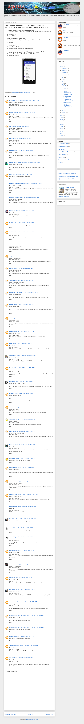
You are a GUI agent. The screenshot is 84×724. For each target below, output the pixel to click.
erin (10, 126)
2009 (61, 135)
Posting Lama (49, 714)
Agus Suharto (70, 187)
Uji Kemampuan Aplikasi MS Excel (67, 173)
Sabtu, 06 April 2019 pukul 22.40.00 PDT (23, 268)
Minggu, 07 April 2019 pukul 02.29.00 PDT (24, 304)
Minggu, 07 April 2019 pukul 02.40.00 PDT (22, 318)
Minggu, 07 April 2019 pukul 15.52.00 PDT (27, 601)
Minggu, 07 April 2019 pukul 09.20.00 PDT (23, 527)
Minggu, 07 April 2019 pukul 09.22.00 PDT (23, 537)
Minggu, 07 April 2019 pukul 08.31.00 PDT (26, 458)
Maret (63, 110)
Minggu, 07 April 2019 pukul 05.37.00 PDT (25, 367)
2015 (61, 122)
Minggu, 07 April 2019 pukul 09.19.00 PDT (26, 518)
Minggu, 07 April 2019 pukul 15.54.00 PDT (35, 615)
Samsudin (11, 444)
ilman (10, 174)
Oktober (64, 72)
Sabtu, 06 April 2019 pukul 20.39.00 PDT (24, 222)
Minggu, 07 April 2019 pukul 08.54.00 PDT (27, 506)
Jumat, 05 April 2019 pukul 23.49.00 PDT (29, 100)
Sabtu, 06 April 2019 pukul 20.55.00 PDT (23, 244)
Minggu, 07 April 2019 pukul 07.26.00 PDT (26, 407)
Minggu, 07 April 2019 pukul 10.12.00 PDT (26, 589)
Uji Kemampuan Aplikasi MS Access (68, 179)
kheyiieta (11, 550)
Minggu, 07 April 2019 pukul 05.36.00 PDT (26, 355)
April (63, 84)
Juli (63, 77)
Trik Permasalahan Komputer (66, 160)
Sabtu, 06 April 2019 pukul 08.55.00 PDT (25, 150)
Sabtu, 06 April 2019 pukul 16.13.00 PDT (32, 183)
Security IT (61, 157)
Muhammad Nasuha (14, 100)
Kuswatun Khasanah (14, 197)
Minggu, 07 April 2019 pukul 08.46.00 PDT (28, 494)
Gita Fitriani (12, 518)
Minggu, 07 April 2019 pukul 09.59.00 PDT (22, 577)
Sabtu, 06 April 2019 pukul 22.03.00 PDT (28, 256)
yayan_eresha (12, 601)
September (65, 75)
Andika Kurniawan (14, 645)
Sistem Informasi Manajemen (66, 151)
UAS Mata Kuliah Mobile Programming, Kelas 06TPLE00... (68, 92)
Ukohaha (11, 331)
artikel (60, 162)
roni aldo (11, 657)
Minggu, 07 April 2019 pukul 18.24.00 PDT (29, 645)
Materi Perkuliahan (63, 146)
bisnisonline (12, 407)
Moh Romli (12, 367)
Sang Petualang (13, 494)
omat (10, 577)
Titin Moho (12, 280)
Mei (63, 81)
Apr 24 (65, 86)
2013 (61, 126)
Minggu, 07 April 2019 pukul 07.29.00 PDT (25, 431)
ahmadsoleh (12, 467)
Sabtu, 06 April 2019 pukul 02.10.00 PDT (21, 126)
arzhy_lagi (12, 431)
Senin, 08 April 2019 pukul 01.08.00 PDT (23, 657)
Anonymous (66, 24)
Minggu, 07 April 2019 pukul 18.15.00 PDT (25, 636)
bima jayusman (13, 506)
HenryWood (66, 43)
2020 (61, 64)
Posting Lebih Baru (10, 714)
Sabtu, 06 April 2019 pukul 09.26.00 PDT (30, 162)
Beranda (30, 714)
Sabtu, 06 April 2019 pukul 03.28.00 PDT (21, 138)
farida (10, 343)
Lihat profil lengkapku (64, 196)
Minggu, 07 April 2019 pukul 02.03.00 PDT (29, 292)
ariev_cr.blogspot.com (15, 162)
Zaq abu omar (12, 564)
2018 (61, 115)
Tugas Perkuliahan (63, 143)
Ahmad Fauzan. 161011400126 (17, 615)
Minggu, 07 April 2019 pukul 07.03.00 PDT (24, 381)
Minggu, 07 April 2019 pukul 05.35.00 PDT (23, 343)
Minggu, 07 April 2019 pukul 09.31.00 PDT (24, 550)
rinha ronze (66, 50)
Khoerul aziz (12, 112)
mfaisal (11, 268)
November (64, 70)
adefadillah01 (12, 355)
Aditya (64, 30)
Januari (64, 112)
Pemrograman (62, 149)
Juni (63, 79)
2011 (61, 131)
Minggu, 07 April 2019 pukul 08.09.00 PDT (25, 444)
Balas (10, 107)
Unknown (11, 393)
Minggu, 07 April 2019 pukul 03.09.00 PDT (24, 331)
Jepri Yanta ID (12, 481)
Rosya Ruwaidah (13, 256)
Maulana (11, 381)
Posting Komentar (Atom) (32, 719)
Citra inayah (12, 210)
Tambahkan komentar (11, 671)
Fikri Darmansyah (13, 292)
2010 (61, 133)
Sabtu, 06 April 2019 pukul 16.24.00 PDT (30, 197)
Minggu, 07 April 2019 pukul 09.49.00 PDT (27, 564)
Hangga (11, 304)
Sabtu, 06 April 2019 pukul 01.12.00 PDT (25, 112)
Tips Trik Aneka (62, 154)
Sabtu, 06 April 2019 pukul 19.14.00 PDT (25, 210)
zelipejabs (65, 37)
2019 (61, 66)
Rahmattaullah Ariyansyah (16, 183)
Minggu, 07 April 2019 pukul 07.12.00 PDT (25, 393)
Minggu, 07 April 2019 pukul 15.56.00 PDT (35, 627)
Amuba (11, 527)
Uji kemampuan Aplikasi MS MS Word (68, 176)
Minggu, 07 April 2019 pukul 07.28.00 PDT (26, 419)
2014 (61, 124)
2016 (61, 119)
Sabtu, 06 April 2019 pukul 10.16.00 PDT (22, 174)
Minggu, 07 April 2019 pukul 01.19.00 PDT (25, 280)
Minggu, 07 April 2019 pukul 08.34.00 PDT (26, 467)
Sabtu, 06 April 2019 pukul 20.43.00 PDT (24, 232)
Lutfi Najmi (12, 150)
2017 (61, 117)
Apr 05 (65, 88)
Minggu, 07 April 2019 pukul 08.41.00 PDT (27, 481)
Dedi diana (12, 222)
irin (10, 138)
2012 (61, 128)
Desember (64, 68)
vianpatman (12, 419)
